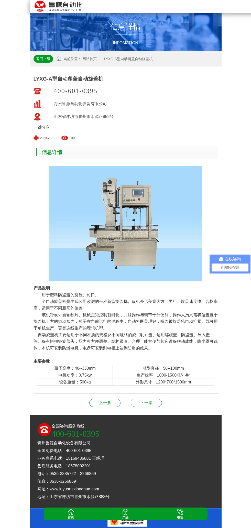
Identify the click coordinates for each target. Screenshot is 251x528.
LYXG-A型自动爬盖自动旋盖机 (128, 59)
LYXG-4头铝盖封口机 (146, 403)
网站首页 (89, 59)
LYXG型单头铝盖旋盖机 (105, 403)
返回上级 (43, 59)
